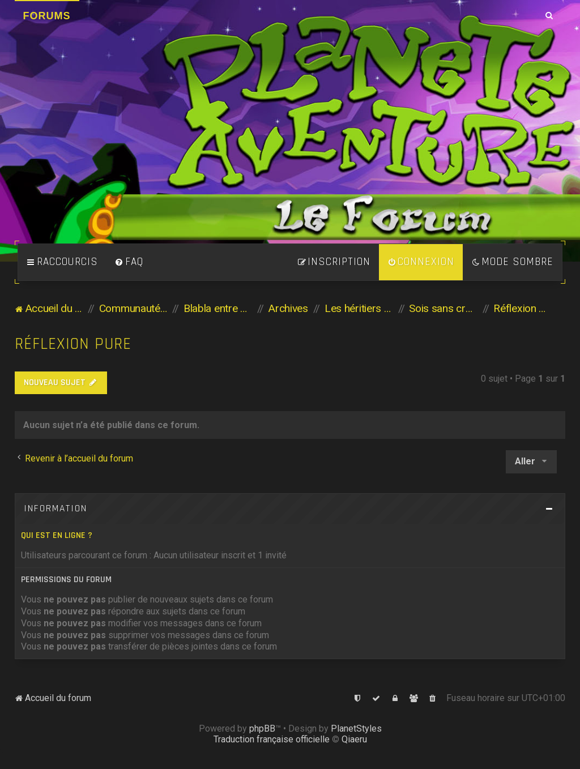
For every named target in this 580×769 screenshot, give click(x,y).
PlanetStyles (356, 728)
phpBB (262, 728)
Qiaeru (354, 739)
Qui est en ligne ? (56, 535)
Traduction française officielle (272, 739)
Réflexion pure (73, 344)
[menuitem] (129, 262)
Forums (47, 16)
